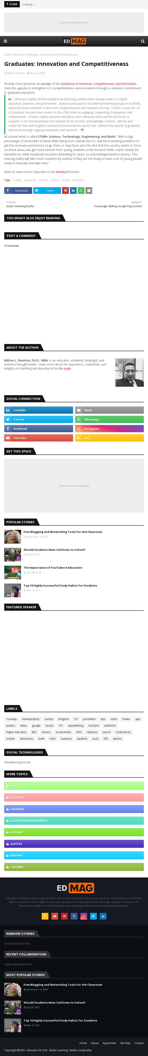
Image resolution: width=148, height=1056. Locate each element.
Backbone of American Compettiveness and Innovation (98, 84)
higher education (16, 732)
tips (103, 719)
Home (8, 54)
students (82, 738)
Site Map (125, 1043)
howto (126, 719)
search (107, 732)
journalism (89, 719)
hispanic (16, 832)
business (66, 738)
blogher (16, 797)
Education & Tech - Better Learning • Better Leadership (59, 1050)
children (17, 809)
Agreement (109, 1043)
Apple (14, 786)
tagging (16, 867)
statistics (92, 732)
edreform (110, 725)
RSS (106, 738)
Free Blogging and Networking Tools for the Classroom (63, 532)
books (49, 725)
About (95, 1043)
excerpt (46, 84)
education (30, 180)
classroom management (29, 821)
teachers (94, 725)
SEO (34, 732)
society (66, 180)
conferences (123, 732)
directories (26, 738)
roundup (11, 719)
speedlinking (75, 725)
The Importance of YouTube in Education (53, 567)
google (36, 725)
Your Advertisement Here (74, 22)
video (114, 719)
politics (10, 725)
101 (61, 725)
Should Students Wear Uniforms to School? (55, 550)
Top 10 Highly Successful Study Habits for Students (60, 585)
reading (16, 855)
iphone (117, 738)
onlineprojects (30, 719)
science (55, 180)
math (41, 738)
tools (95, 738)
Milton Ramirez (16, 73)
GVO (79, 732)
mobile (10, 738)
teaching (19, 54)
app (137, 719)
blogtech (63, 719)
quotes (16, 844)
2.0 (76, 719)
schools (43, 180)
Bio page (65, 368)
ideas (23, 725)
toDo (53, 738)
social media (63, 732)
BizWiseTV (63, 172)
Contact (139, 1043)
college (17, 180)
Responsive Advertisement (74, 486)
